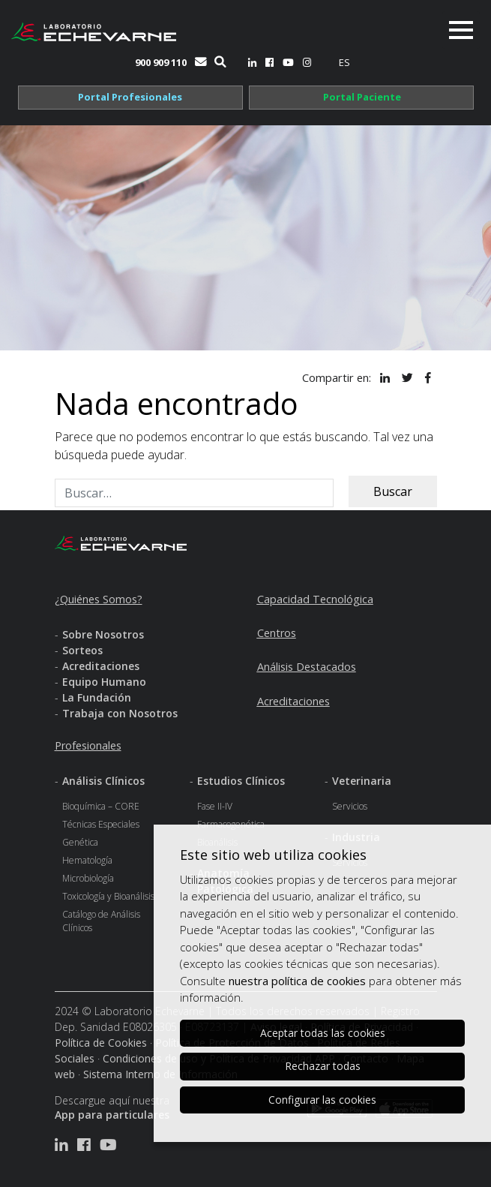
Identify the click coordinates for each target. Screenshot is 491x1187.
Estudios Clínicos (241, 781)
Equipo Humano (104, 682)
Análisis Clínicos (103, 781)
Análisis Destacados (306, 667)
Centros (276, 633)
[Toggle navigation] (461, 30)
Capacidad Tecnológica (315, 599)
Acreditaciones (100, 666)
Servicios (349, 806)
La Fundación (96, 697)
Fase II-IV (214, 806)
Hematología (87, 860)
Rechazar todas (323, 1066)
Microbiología (88, 878)
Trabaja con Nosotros (120, 713)
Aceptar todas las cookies (322, 1033)
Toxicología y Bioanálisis (108, 896)
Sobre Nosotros (103, 634)
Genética (80, 842)
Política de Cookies (101, 1042)
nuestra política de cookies (297, 980)
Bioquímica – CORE (100, 806)
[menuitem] (344, 63)
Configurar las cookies (322, 1099)
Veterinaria (361, 781)
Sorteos (82, 650)
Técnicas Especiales (100, 824)
